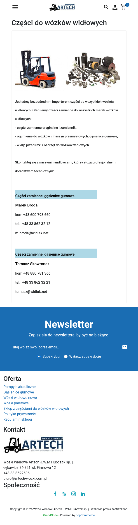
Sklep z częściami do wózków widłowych (36, 408)
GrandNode (50, 515)
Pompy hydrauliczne (19, 387)
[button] (15, 7)
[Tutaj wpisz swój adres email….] (63, 347)
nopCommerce (85, 515)
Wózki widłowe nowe (20, 398)
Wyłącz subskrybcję (85, 356)
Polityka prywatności (20, 414)
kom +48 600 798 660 (33, 215)
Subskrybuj (51, 356)
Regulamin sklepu (17, 419)
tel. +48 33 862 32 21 (32, 282)
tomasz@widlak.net (31, 292)
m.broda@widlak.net (32, 233)
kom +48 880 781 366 (33, 273)
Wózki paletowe (16, 403)
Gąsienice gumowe (18, 392)
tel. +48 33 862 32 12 (32, 224)
